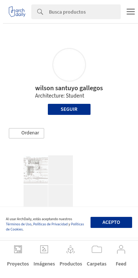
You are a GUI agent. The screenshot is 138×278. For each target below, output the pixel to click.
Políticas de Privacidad (50, 224)
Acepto (111, 222)
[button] (26, 133)
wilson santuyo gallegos (69, 88)
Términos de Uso (18, 224)
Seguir (69, 109)
